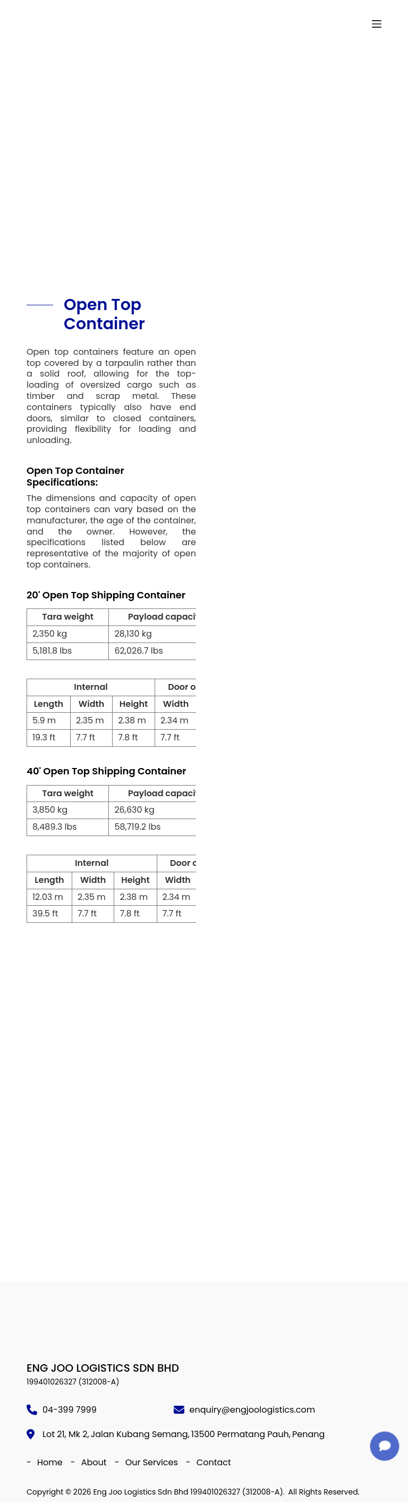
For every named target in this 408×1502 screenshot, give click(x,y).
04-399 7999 (69, 1410)
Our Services (151, 1462)
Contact (214, 1462)
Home (50, 1462)
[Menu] (376, 24)
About (94, 1462)
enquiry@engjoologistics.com (253, 1410)
